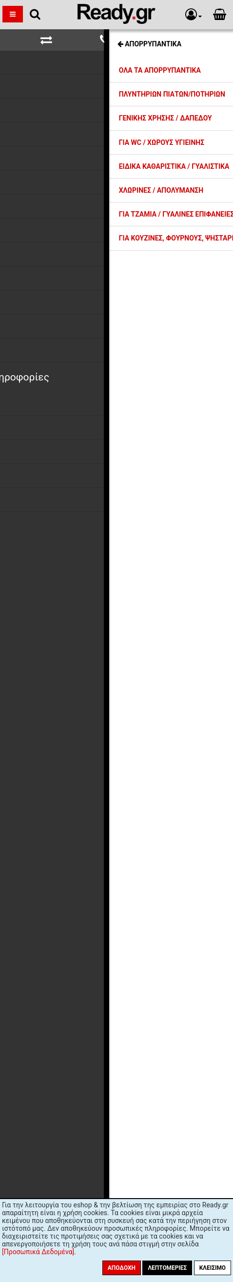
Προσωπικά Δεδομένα (63, 805)
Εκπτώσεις (46, 761)
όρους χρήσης (92, 1002)
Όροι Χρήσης (49, 823)
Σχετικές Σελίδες (116, 38)
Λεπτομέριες (167, 1267)
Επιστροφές (47, 796)
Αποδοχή (122, 1267)
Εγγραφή (171, 983)
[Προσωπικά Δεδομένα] (38, 1252)
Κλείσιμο (212, 1267)
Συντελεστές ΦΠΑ (57, 787)
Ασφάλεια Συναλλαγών (64, 814)
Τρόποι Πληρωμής (57, 778)
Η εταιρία (43, 752)
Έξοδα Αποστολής (57, 770)
